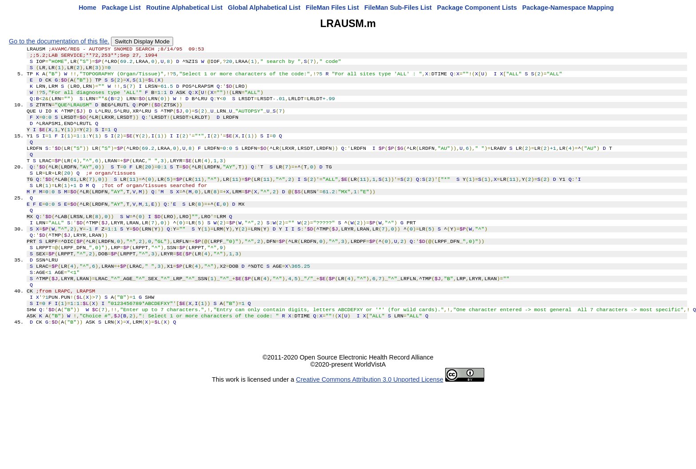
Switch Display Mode (142, 41)
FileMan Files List (332, 7)
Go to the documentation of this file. (59, 41)
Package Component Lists (477, 7)
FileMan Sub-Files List (398, 7)
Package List (121, 7)
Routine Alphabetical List (184, 7)
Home (87, 7)
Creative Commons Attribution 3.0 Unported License (369, 419)
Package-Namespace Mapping (568, 7)
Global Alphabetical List (264, 7)
